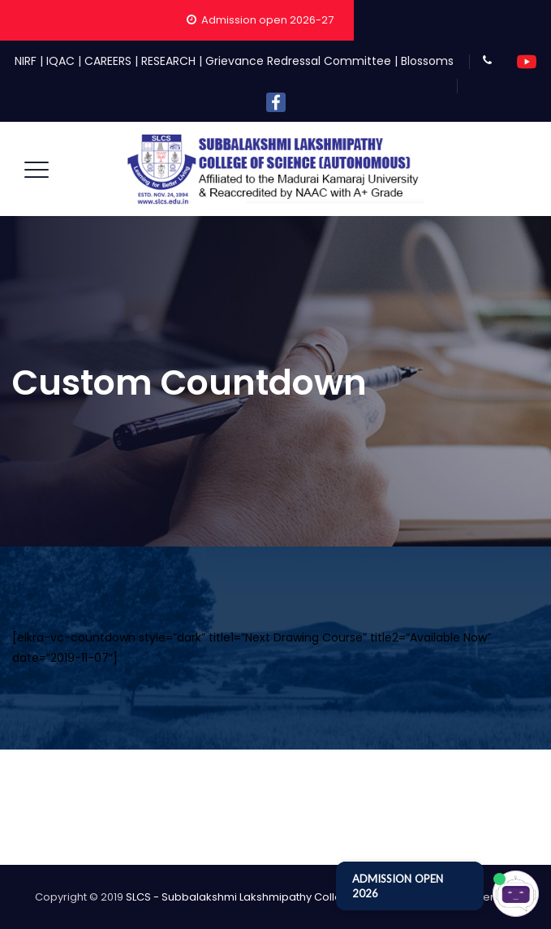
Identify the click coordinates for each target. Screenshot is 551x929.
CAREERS (107, 61)
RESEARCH (168, 61)
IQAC (60, 61)
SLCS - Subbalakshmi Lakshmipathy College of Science (270, 897)
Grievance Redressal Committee (298, 61)
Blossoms (427, 61)
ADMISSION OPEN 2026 (397, 886)
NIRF (26, 61)
